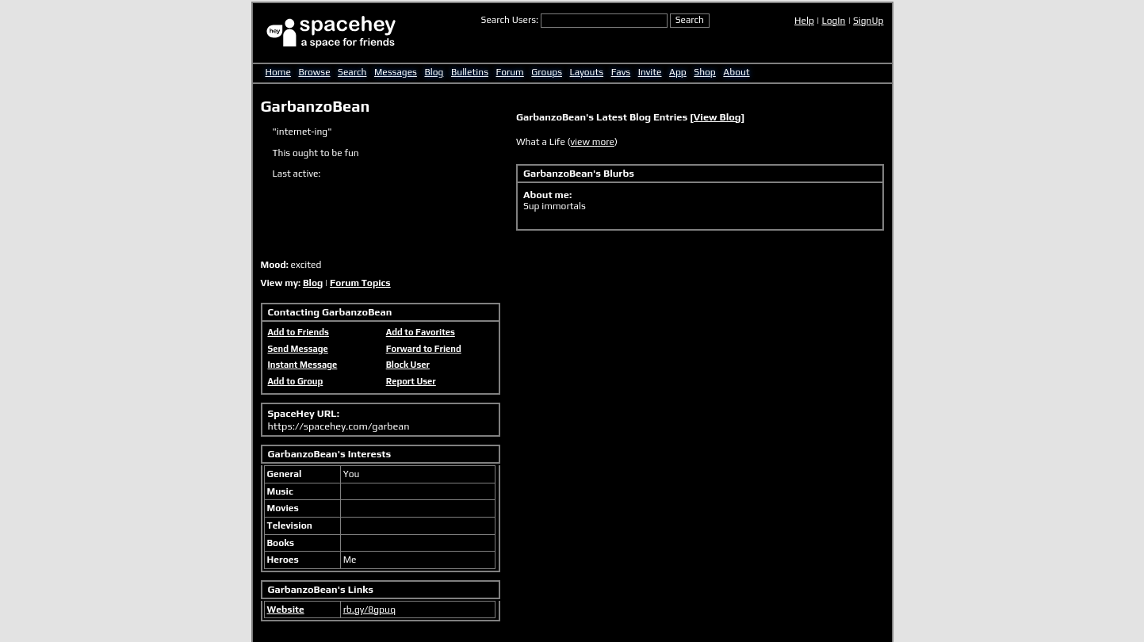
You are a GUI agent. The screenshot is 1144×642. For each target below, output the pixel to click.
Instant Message (303, 364)
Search (689, 19)
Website (285, 609)
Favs (621, 72)
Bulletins (469, 72)
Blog (433, 72)
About (736, 72)
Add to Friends (298, 332)
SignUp (868, 20)
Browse (314, 72)
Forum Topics (360, 283)
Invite (650, 72)
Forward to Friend (423, 348)
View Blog (717, 117)
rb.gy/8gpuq (369, 609)
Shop (704, 72)
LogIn (833, 20)
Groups (546, 72)
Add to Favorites (420, 332)
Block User (408, 364)
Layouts (587, 72)
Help (804, 20)
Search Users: (510, 19)
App (678, 72)
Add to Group (295, 381)
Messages (395, 72)
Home (278, 72)
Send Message (298, 348)
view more (592, 141)
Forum (510, 72)
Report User (411, 381)
